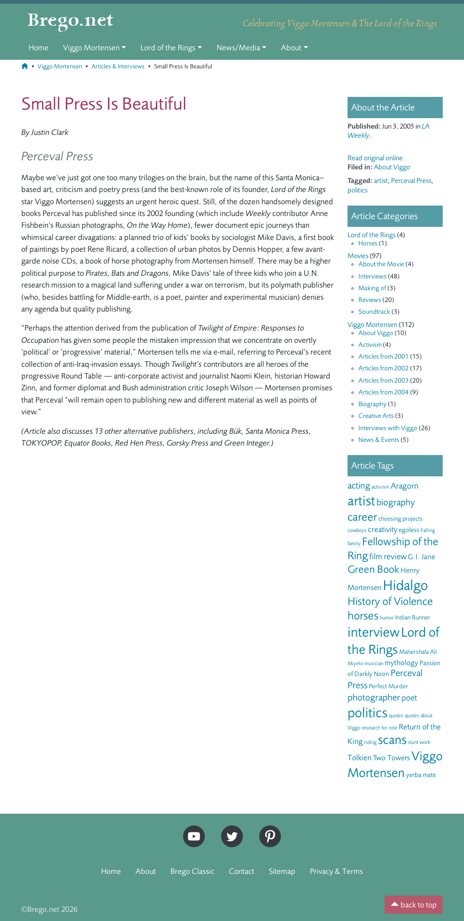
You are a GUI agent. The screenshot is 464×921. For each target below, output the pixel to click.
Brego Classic (192, 871)
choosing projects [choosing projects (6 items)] (400, 518)
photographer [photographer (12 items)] (374, 697)
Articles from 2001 (383, 356)
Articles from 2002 (383, 368)
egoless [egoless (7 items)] (409, 530)
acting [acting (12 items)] (359, 485)
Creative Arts (376, 416)
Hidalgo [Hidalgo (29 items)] (405, 585)
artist (381, 181)
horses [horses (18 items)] (363, 615)
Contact (241, 871)
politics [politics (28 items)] (367, 712)
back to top (414, 904)
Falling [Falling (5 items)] (427, 530)
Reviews (369, 300)
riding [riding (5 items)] (370, 742)
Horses (367, 243)
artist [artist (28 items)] (361, 500)
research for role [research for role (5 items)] (379, 727)
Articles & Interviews (118, 66)
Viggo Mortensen (91, 47)
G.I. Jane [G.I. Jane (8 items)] (421, 556)
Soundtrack (374, 312)
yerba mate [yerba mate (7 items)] (421, 775)
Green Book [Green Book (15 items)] (373, 569)
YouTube (191, 829)
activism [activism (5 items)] (380, 487)
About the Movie (381, 264)
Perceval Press (411, 181)
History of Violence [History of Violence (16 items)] (390, 601)
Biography (372, 404)
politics (357, 190)
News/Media (238, 47)
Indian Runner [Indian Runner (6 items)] (412, 617)
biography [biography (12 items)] (396, 502)
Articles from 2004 (383, 392)
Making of (372, 288)
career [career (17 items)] (362, 516)
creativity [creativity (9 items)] (382, 529)
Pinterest (266, 829)
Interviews (372, 276)
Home (38, 47)
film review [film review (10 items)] (387, 556)
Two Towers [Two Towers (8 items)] (391, 757)
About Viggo (392, 167)
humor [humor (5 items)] (387, 617)
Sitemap (282, 871)
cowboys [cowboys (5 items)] (357, 530)
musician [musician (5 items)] (373, 663)
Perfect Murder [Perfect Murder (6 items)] (388, 686)
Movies (358, 256)
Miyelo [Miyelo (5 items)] (355, 663)
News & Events (378, 440)
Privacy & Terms (336, 871)
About (291, 47)
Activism (370, 345)
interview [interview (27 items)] (374, 632)
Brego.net (70, 21)
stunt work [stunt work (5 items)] (419, 742)
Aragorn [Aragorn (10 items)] (405, 486)
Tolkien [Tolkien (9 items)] (360, 757)
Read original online (375, 158)
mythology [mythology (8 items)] (401, 662)
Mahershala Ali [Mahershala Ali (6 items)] (418, 651)
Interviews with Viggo (387, 428)
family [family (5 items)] (354, 543)
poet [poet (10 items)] (409, 698)
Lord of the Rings (167, 47)
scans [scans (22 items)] (392, 740)
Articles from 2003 (383, 380)
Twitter (228, 829)
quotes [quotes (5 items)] (396, 715)
